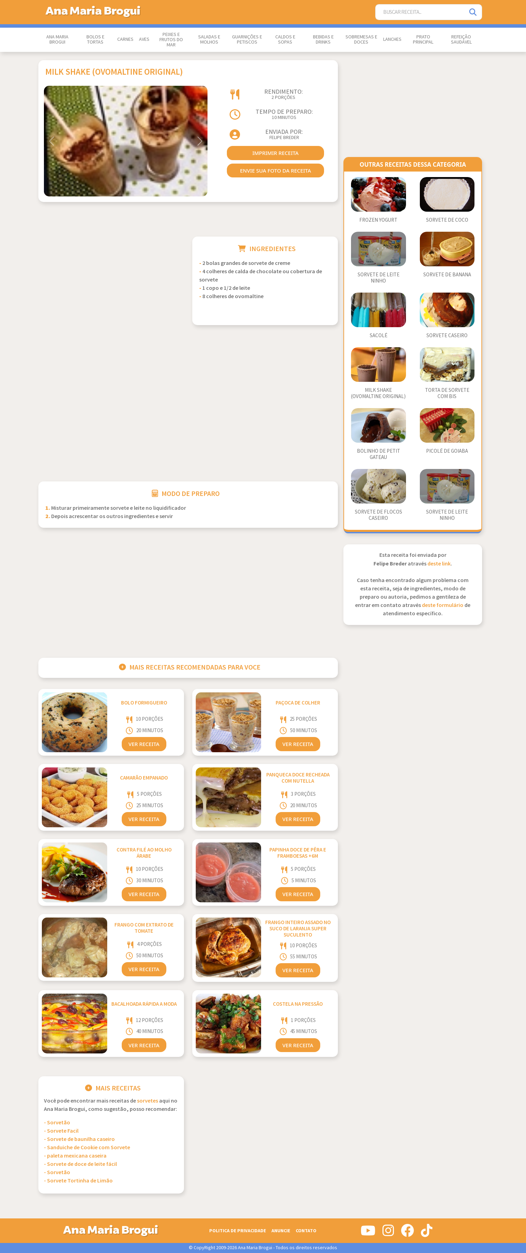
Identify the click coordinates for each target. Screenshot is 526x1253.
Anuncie (280, 1230)
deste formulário (442, 605)
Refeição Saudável (461, 39)
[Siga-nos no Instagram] (388, 1233)
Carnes (125, 39)
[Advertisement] (111, 285)
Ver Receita (144, 743)
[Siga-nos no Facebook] (407, 1233)
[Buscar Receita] (420, 12)
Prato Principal (423, 39)
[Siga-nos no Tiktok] (426, 1233)
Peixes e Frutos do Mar (171, 39)
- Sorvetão (57, 1122)
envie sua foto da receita (275, 170)
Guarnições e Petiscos (247, 39)
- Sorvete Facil (61, 1131)
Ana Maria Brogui (57, 39)
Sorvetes (147, 1101)
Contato (306, 1230)
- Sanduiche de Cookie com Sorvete (87, 1147)
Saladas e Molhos (209, 39)
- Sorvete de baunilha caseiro (79, 1139)
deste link (439, 564)
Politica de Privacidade (237, 1230)
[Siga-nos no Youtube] (368, 1233)
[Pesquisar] (473, 12)
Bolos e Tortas (95, 39)
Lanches (392, 39)
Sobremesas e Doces (361, 39)
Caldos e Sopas (285, 39)
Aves (144, 39)
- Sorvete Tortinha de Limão (78, 1181)
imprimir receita (275, 152)
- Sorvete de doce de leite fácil (80, 1164)
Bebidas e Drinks (323, 39)
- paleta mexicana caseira (75, 1156)
